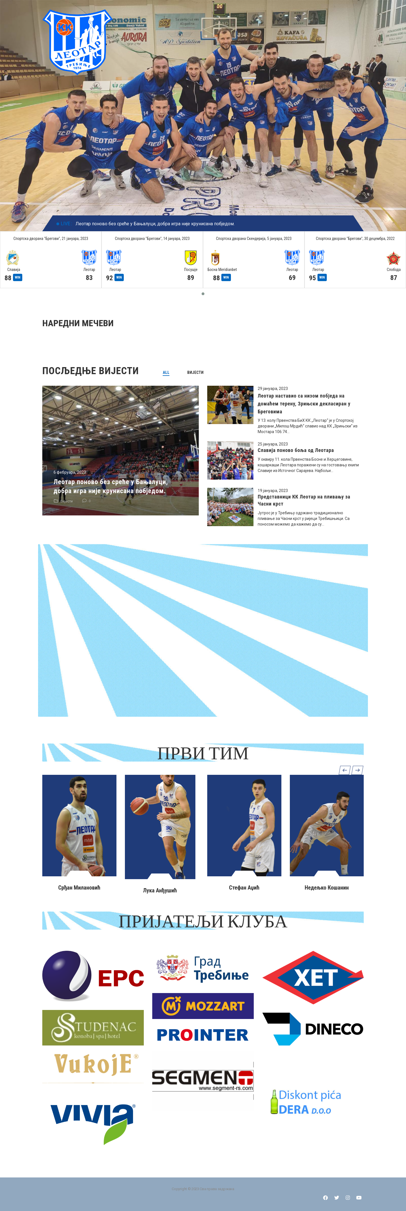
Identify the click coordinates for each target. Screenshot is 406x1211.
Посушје (191, 269)
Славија (13, 269)
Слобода (394, 269)
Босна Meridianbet (222, 269)
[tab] (166, 372)
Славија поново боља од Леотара (296, 450)
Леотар (89, 269)
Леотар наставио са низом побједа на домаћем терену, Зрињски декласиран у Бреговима (304, 403)
